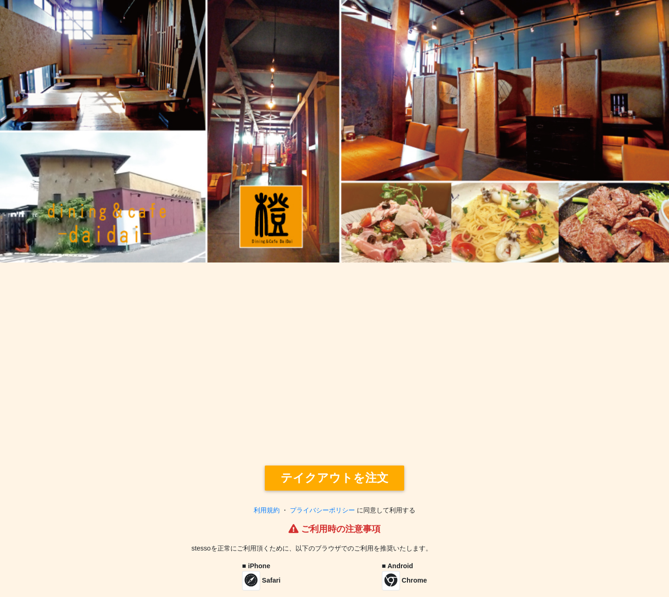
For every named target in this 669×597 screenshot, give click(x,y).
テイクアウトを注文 (334, 478)
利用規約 (267, 510)
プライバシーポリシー (322, 510)
